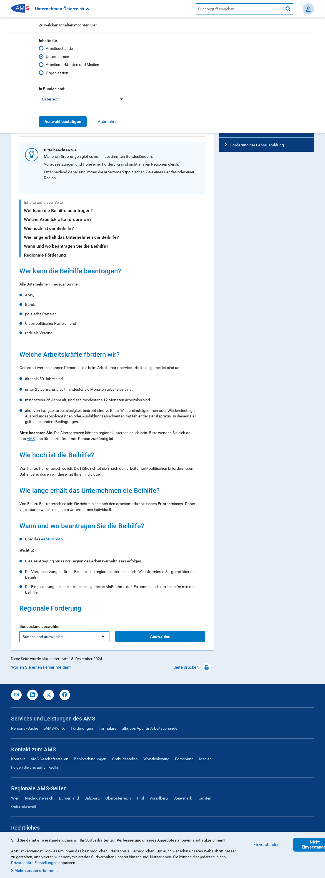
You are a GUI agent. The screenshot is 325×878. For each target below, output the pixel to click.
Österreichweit (23, 806)
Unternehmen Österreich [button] (62, 8)
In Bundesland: (52, 89)
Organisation (57, 72)
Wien (15, 798)
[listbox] (83, 99)
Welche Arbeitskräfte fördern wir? (58, 219)
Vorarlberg (158, 798)
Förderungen (82, 728)
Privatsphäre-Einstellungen (34, 862)
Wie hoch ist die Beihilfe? (49, 228)
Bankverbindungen (90, 759)
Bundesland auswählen (40, 626)
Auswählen (160, 636)
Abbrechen (108, 121)
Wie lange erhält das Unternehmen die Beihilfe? (71, 237)
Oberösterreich (118, 798)
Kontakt (18, 759)
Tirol (140, 798)
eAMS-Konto (52, 539)
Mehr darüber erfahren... (36, 870)
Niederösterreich (39, 798)
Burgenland (69, 798)
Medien (205, 759)
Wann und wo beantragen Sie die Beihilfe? (66, 246)
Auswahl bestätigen (62, 121)
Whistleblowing (156, 759)
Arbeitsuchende (59, 48)
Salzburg (92, 798)
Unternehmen (57, 56)
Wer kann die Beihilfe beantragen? (58, 210)
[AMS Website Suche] (239, 8)
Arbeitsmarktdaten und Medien (72, 64)
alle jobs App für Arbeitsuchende (149, 728)
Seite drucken (192, 667)
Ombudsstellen (125, 759)
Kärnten (204, 798)
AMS (31, 438)
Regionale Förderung (45, 255)
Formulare (107, 728)
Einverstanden (266, 844)
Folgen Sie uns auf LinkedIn (34, 767)
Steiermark (182, 798)
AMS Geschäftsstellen (49, 759)
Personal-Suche (24, 728)
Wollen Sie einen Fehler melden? (41, 667)
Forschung (184, 759)
